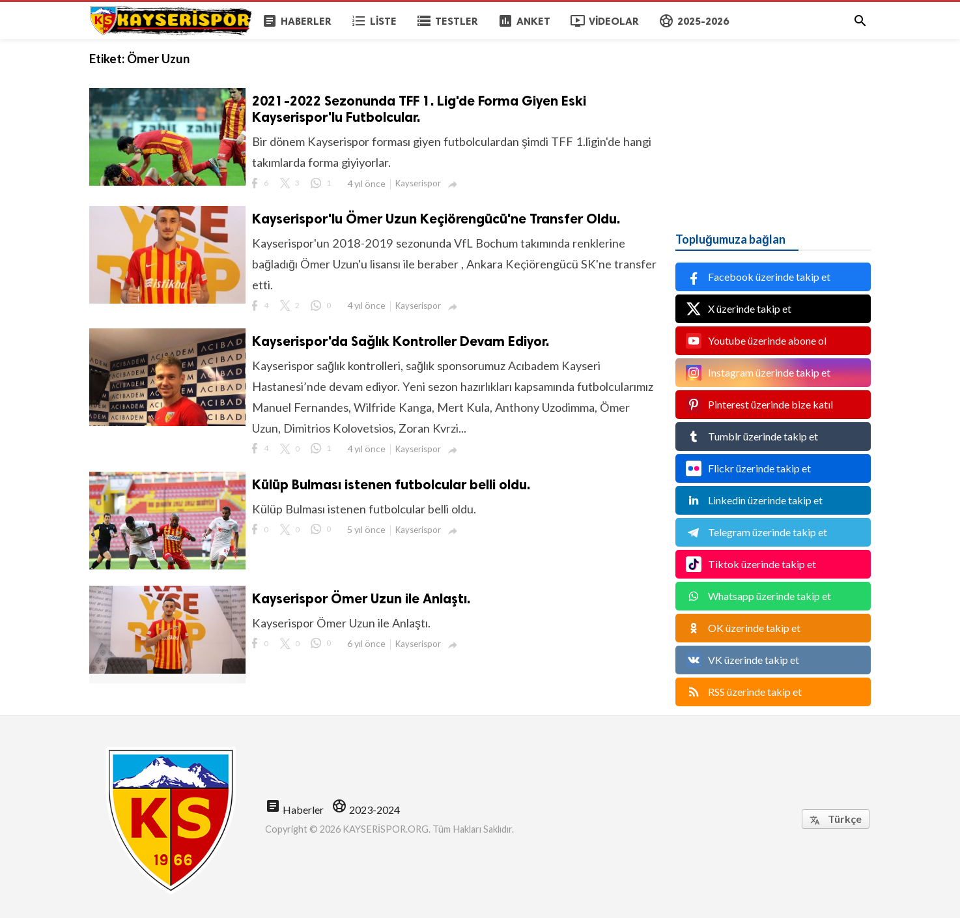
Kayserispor (418, 183)
